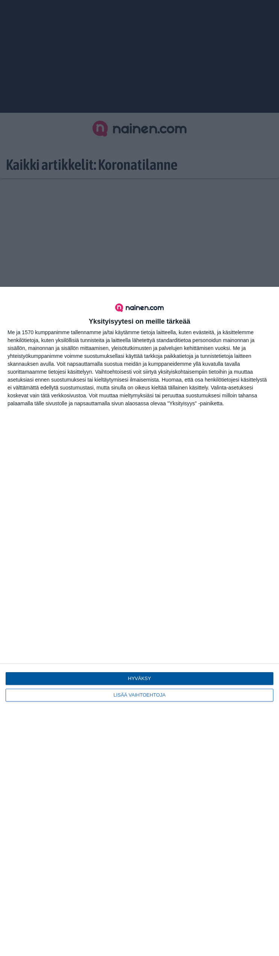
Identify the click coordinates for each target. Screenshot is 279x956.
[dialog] (139, 621)
